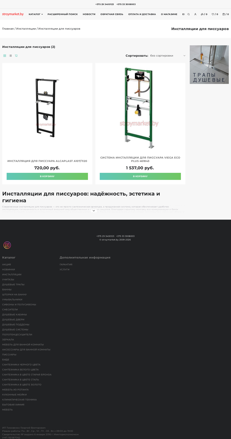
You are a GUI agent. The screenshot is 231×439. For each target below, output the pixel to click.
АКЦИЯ (7, 242)
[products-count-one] (53, 55)
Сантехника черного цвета (21, 342)
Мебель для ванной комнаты (23, 322)
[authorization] (195, 14)
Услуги (65, 247)
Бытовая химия (13, 382)
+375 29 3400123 (104, 4)
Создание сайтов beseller (215, 436)
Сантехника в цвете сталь (21, 357)
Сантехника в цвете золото (22, 362)
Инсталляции (26, 28)
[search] (188, 14)
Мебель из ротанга (15, 367)
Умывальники (12, 277)
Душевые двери (13, 297)
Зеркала (8, 317)
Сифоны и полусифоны (19, 282)
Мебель (7, 387)
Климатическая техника (19, 377)
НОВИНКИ (9, 247)
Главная (8, 28)
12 (59, 55)
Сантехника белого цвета (20, 347)
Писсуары (9, 332)
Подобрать (12, 125)
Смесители (10, 287)
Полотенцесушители (17, 312)
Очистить (32, 125)
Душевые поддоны (16, 302)
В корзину (79, 154)
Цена (6, 79)
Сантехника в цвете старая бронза (27, 352)
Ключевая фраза (16, 57)
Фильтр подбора (15, 48)
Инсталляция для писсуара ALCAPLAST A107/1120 (80, 137)
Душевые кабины (15, 292)
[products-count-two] (48, 55)
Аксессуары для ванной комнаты (26, 327)
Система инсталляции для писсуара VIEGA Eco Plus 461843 (151, 137)
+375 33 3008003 (126, 4)
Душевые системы (15, 307)
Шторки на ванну (14, 272)
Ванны (7, 267)
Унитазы (8, 257)
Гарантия (66, 242)
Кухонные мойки (14, 372)
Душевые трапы (13, 262)
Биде (6, 337)
